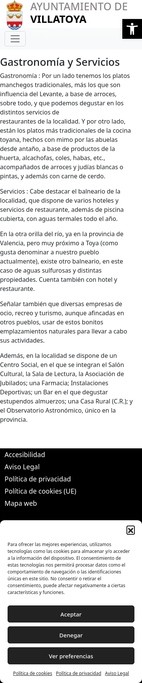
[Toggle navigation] (15, 38)
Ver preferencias (71, 656)
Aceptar (71, 614)
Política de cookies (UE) (40, 491)
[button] (132, 29)
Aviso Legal (117, 673)
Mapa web (21, 503)
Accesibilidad (25, 454)
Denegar (71, 635)
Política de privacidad (78, 673)
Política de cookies (32, 673)
